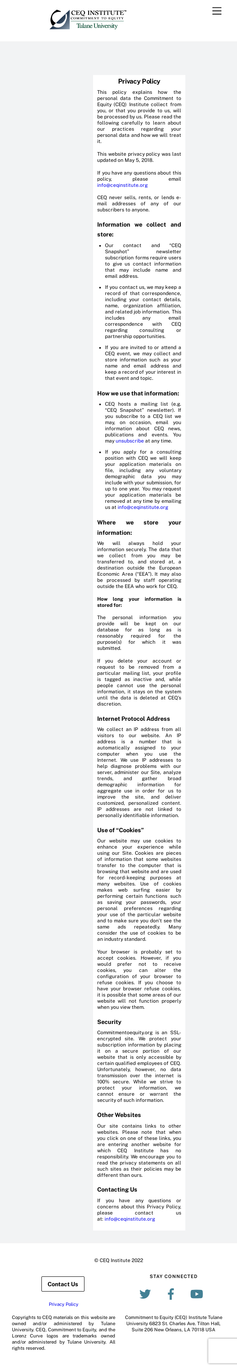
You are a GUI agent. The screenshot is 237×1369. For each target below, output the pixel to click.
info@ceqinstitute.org (122, 185)
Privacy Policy (63, 1304)
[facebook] (172, 1293)
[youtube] (198, 1293)
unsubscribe (130, 441)
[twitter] (146, 1293)
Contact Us (63, 1283)
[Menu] (217, 11)
